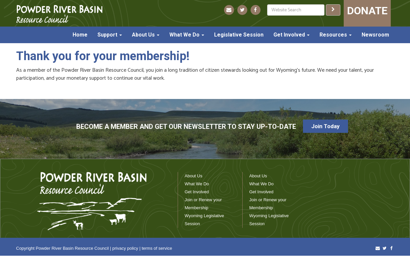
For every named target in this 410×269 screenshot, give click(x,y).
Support (109, 35)
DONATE (367, 10)
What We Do (186, 35)
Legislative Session (239, 35)
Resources (336, 35)
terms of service (157, 248)
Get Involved (291, 35)
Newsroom (375, 35)
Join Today (325, 126)
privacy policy (125, 248)
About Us (145, 35)
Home (80, 35)
